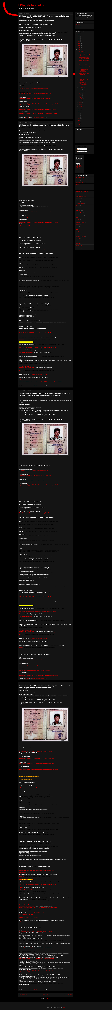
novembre (81, 87)
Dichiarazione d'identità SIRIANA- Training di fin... (84, 75)
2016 (79, 47)
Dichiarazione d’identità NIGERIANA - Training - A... (84, 54)
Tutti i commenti (81, 151)
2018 (79, 43)
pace (77, 229)
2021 (79, 38)
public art (78, 238)
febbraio (81, 104)
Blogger (63, 1007)
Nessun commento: (40, 117)
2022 (79, 36)
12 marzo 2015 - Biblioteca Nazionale (38, 374)
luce (77, 217)
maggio (80, 98)
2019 (79, 41)
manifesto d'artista (80, 222)
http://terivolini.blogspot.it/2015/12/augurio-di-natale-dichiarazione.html (34, 88)
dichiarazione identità (81, 196)
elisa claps (78, 198)
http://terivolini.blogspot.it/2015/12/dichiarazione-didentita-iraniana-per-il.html (38, 103)
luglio (80, 95)
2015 (79, 49)
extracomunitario (80, 203)
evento (77, 201)
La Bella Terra (79, 212)
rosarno (78, 240)
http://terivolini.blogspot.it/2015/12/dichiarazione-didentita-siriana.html (34, 480)
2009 (79, 118)
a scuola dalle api (80, 177)
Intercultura (78, 210)
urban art (78, 248)
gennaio (81, 106)
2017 (79, 45)
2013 (79, 111)
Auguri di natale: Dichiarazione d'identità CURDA (83, 83)
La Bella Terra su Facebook (82, 27)
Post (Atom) (47, 998)
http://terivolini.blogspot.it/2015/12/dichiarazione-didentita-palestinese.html (37, 109)
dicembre (81, 51)
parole (77, 231)
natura (77, 226)
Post (78, 149)
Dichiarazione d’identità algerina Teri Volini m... (84, 58)
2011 (79, 115)
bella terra (78, 187)
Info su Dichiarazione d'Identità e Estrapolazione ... (83, 70)
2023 (79, 34)
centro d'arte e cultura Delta (82, 191)
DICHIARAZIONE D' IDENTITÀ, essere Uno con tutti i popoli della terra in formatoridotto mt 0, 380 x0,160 (41, 381)
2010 (79, 117)
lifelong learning (79, 215)
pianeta (77, 233)
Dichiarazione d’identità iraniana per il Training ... (84, 66)
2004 (79, 122)
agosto (80, 93)
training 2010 (79, 245)
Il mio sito (78, 24)
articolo (77, 184)
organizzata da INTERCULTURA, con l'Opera (28, 379)
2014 (79, 109)
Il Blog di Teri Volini (31, 5)
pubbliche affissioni (80, 236)
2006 (79, 120)
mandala (78, 219)
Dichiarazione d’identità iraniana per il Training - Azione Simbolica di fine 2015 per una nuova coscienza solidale (44, 687)
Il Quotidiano (79, 208)
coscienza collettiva (80, 194)
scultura (78, 243)
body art (78, 189)
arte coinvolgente (80, 182)
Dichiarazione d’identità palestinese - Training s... (84, 62)
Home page (45, 994)
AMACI (77, 180)
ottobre (80, 89)
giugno (80, 97)
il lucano (78, 205)
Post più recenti (23, 994)
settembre (81, 91)
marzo (80, 102)
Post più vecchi (68, 994)
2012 (79, 113)
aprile (80, 100)
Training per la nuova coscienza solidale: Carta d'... (83, 79)
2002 (79, 124)
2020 (79, 40)
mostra (77, 224)
